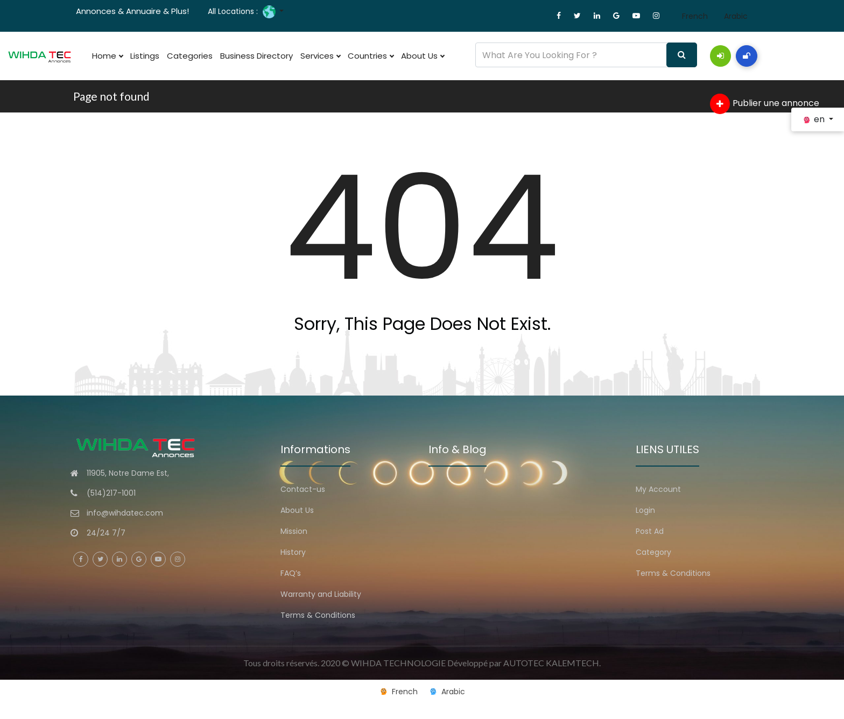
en (814, 119)
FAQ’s (290, 573)
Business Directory (256, 55)
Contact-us (302, 489)
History (293, 552)
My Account (658, 489)
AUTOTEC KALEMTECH (551, 663)
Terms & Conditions (317, 615)
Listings (144, 55)
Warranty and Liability (320, 594)
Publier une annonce (764, 104)
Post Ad (650, 531)
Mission (293, 531)
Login (645, 510)
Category (653, 552)
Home (107, 56)
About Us (422, 56)
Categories (190, 55)
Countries (370, 56)
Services (320, 56)
